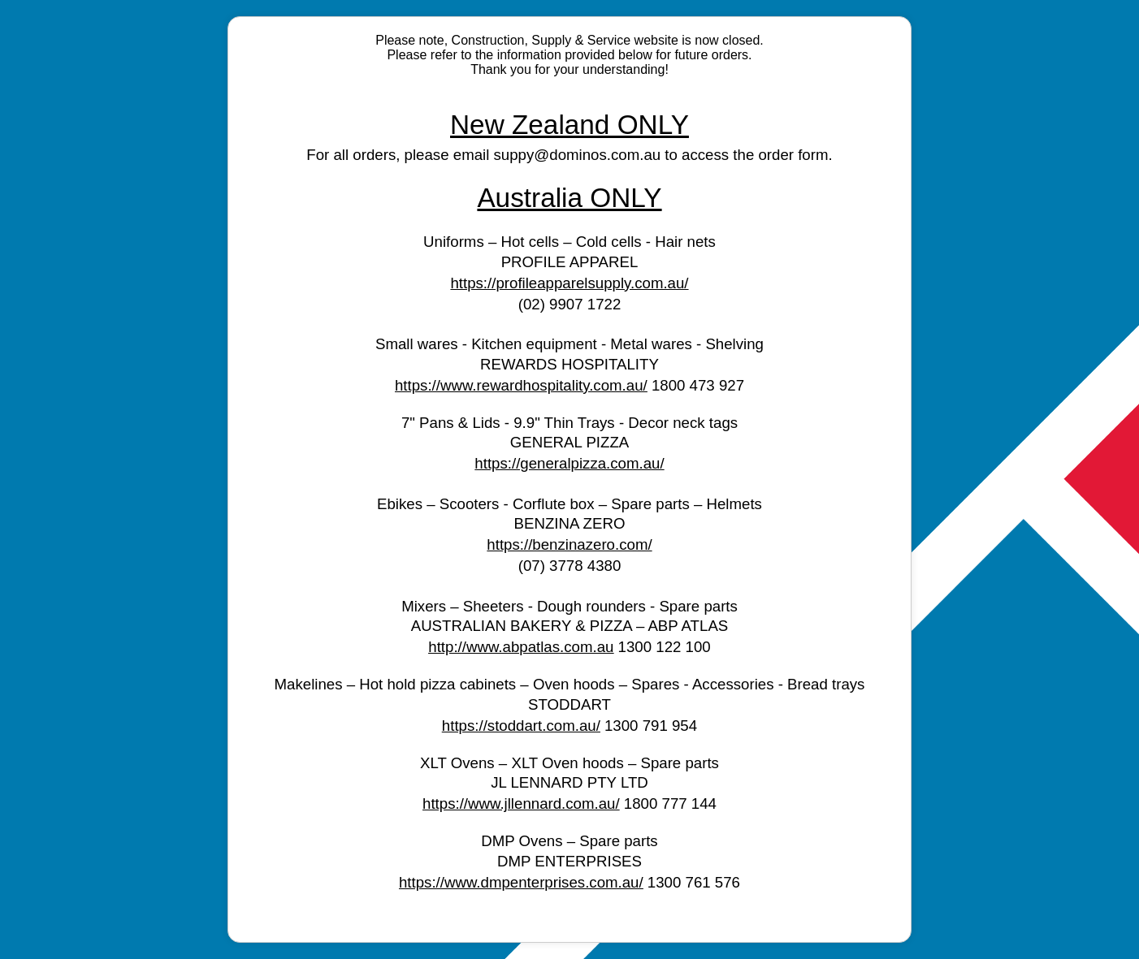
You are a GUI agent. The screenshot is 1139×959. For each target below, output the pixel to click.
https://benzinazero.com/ (569, 544)
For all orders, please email (399, 154)
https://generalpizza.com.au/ (569, 463)
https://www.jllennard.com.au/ (521, 803)
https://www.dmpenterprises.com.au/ (521, 882)
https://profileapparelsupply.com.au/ (569, 283)
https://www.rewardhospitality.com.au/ (521, 385)
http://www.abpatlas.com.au (520, 646)
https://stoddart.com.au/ (521, 725)
